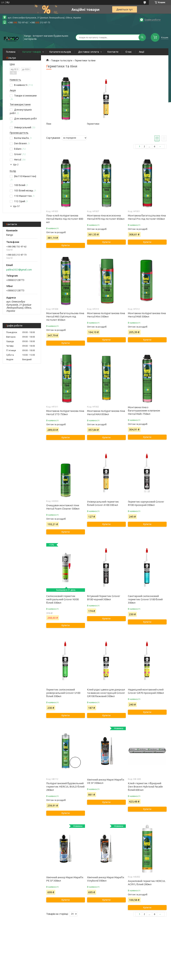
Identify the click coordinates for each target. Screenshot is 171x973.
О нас (128, 52)
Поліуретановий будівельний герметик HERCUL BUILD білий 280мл (65, 786)
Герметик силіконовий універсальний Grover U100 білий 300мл (63, 693)
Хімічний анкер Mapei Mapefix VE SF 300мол (105, 781)
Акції (141, 52)
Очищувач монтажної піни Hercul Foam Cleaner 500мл (62, 507)
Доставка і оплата (88, 52)
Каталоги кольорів (60, 52)
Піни (48, 123)
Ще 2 (15, 164)
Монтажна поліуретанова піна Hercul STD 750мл (65, 412)
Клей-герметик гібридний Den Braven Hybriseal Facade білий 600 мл (145, 786)
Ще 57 (16, 206)
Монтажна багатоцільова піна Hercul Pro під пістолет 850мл (147, 217)
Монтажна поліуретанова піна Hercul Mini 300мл (106, 315)
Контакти (112, 52)
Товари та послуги (61, 60)
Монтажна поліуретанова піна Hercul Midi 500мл (147, 315)
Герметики (93, 123)
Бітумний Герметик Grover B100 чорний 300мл (103, 598)
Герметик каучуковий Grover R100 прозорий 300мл (146, 503)
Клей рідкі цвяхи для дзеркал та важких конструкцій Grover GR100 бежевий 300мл (106, 693)
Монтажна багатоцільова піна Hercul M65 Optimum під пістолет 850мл (65, 316)
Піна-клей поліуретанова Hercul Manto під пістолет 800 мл (64, 219)
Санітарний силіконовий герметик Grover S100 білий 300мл (145, 599)
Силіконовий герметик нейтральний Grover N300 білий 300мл (62, 599)
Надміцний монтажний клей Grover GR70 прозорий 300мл (146, 691)
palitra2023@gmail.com (19, 269)
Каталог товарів (32, 52)
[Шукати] (142, 37)
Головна (10, 52)
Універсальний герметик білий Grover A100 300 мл (103, 503)
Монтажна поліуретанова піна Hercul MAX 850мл (106, 412)
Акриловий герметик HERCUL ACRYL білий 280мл (146, 882)
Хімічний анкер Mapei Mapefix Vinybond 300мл (105, 879)
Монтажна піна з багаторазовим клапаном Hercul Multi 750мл (144, 410)
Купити (66, 245)
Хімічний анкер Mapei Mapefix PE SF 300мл (64, 879)
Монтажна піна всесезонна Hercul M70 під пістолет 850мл (105, 217)
